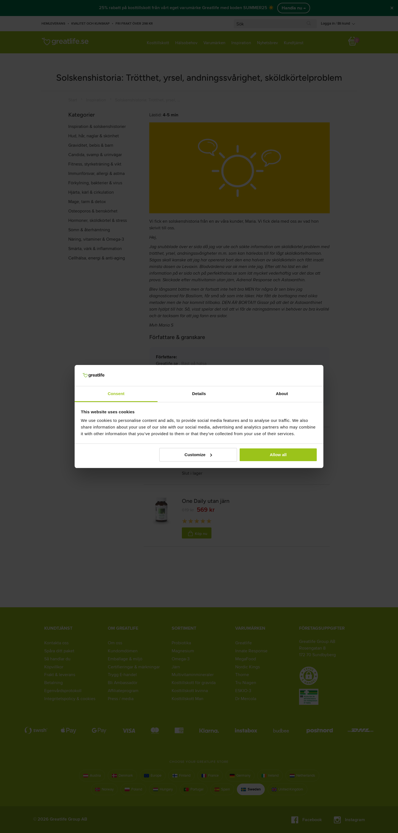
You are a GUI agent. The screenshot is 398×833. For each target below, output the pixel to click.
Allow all (278, 454)
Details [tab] (199, 393)
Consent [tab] (116, 393)
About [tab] (282, 393)
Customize (198, 454)
